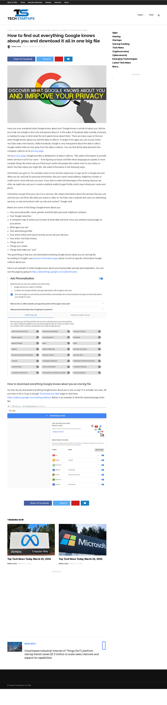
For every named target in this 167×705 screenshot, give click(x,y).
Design (38, 31)
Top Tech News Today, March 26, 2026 (80, 560)
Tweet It (45, 60)
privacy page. (37, 152)
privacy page (19, 157)
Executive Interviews (35, 2)
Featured (46, 31)
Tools (151, 15)
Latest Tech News (121, 64)
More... (116, 68)
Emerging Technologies (124, 60)
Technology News (79, 31)
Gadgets (56, 31)
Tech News (118, 49)
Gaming (116, 37)
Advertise (57, 2)
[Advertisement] (56, 604)
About (66, 2)
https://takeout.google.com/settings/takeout (29, 398)
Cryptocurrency (120, 52)
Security (65, 31)
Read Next (30, 645)
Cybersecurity (27, 31)
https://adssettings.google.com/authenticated (54, 273)
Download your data (49, 395)
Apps (17, 31)
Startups (48, 2)
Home (23, 2)
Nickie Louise (12, 565)
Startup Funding (120, 45)
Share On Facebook (21, 60)
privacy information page (46, 259)
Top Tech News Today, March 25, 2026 (29, 560)
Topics (140, 15)
